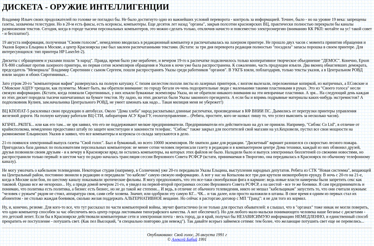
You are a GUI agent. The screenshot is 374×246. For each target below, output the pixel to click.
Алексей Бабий (184, 239)
